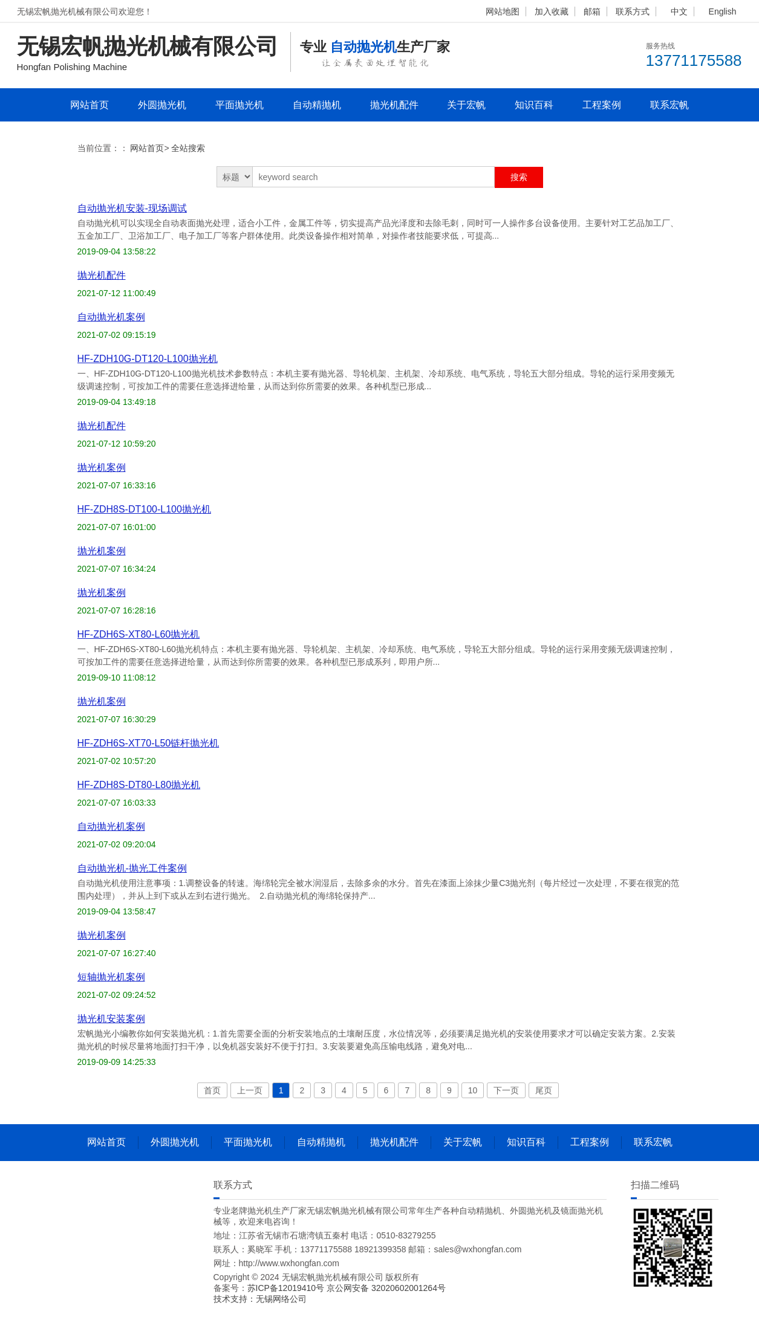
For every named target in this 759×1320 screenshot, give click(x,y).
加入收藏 (551, 11)
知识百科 (534, 105)
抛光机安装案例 (111, 1019)
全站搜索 (188, 148)
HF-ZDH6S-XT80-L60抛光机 (138, 634)
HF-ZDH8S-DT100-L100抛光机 (144, 509)
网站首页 (89, 105)
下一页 (506, 1090)
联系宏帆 (669, 105)
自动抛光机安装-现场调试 (132, 208)
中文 (679, 11)
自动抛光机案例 (111, 317)
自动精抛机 (317, 105)
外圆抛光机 (162, 105)
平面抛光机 (239, 105)
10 (473, 1090)
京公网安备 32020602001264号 (386, 1288)
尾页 (543, 1090)
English (723, 11)
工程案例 (601, 105)
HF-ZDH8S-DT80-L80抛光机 (139, 785)
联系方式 (633, 11)
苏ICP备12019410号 (287, 1288)
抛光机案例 (101, 467)
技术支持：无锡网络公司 (260, 1299)
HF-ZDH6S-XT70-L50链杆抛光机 (148, 743)
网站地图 (503, 11)
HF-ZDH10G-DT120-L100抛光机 (147, 359)
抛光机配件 (394, 105)
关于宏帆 (466, 105)
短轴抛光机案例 (111, 977)
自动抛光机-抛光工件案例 (132, 868)
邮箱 (592, 11)
